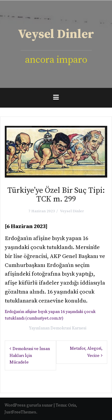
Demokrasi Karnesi (68, 328)
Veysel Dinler (56, 34)
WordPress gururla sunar (28, 405)
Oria (72, 405)
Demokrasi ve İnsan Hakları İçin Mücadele (30, 355)
